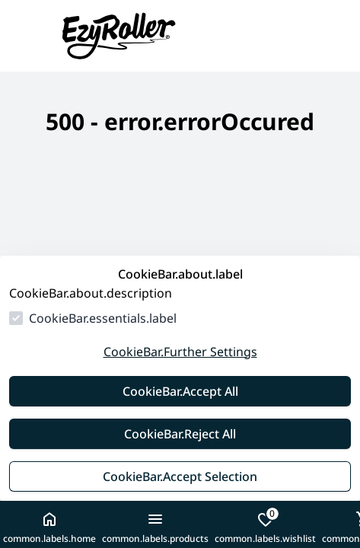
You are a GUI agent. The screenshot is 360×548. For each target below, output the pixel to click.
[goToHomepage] (141, 35)
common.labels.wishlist (265, 526)
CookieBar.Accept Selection (180, 476)
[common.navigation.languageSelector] (302, 36)
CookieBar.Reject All (180, 433)
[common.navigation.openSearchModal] (332, 36)
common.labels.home (49, 527)
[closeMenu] (27, 36)
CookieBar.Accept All (180, 391)
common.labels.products (155, 527)
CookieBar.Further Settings (180, 351)
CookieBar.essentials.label (103, 318)
